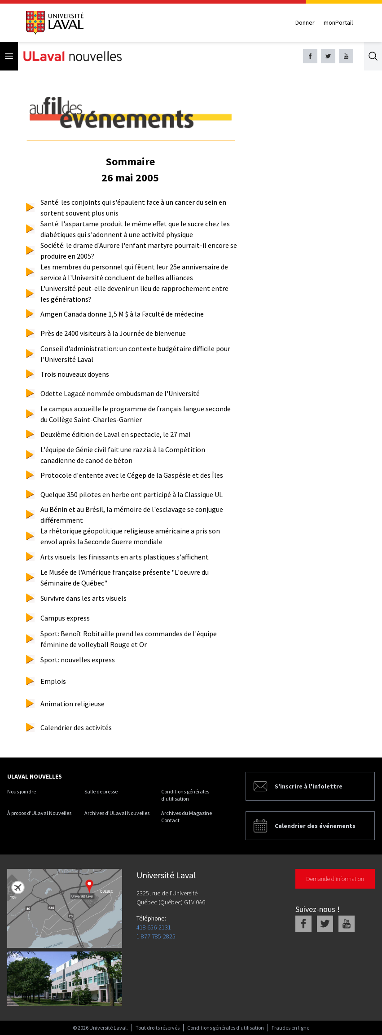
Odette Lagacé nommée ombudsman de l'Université (120, 393)
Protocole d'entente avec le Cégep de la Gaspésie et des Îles (131, 475)
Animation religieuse (72, 703)
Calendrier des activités (76, 727)
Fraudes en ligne (290, 1027)
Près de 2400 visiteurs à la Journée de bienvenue (113, 333)
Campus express (65, 617)
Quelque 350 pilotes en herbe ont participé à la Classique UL (131, 494)
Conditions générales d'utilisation (185, 795)
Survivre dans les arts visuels (83, 598)
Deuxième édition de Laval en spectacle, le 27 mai (115, 434)
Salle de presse (101, 791)
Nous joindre (21, 791)
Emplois (53, 681)
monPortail (338, 22)
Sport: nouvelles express (77, 659)
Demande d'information (335, 879)
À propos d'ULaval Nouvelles (39, 813)
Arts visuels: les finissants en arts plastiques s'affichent (124, 556)
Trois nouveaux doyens (74, 374)
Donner (305, 22)
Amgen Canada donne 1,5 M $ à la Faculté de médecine (122, 313)
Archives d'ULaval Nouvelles (116, 813)
